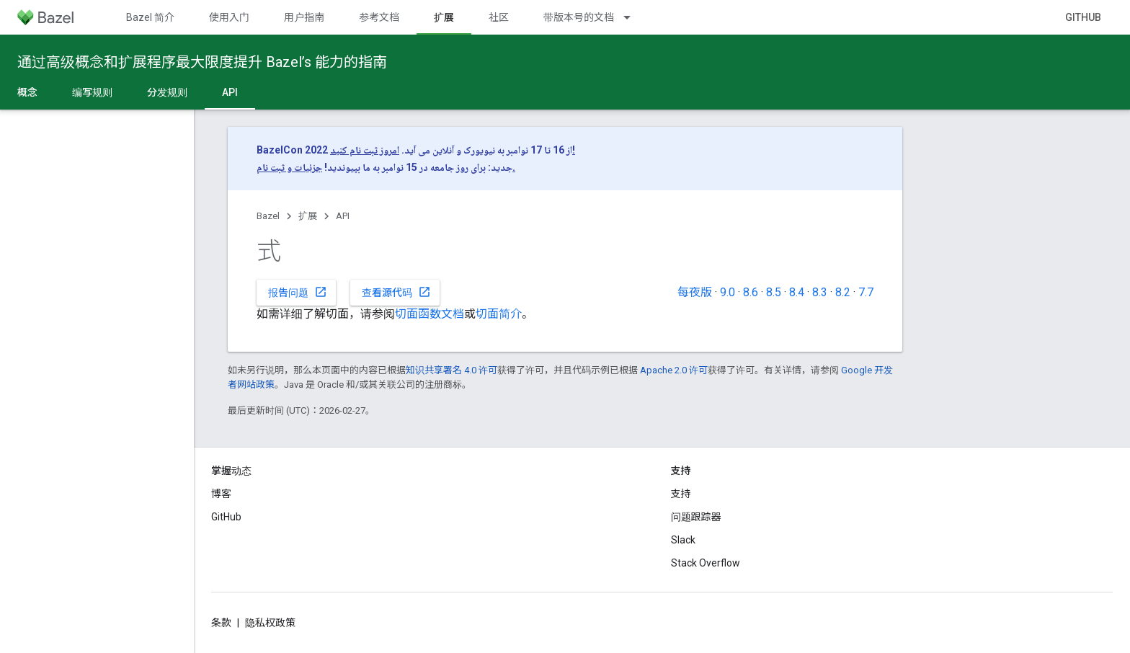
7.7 (865, 292)
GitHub (1083, 17)
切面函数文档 (429, 314)
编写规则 (92, 92)
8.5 (773, 292)
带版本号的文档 (578, 17)
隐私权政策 (270, 622)
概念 (27, 92)
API (343, 215)
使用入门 (229, 17)
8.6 (750, 292)
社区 (499, 17)
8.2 (842, 292)
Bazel (268, 215)
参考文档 (379, 17)
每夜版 (694, 292)
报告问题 (297, 291)
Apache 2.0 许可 (674, 370)
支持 (681, 493)
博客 (221, 493)
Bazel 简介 (150, 17)
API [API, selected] (230, 92)
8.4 (796, 292)
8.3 (819, 292)
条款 (221, 622)
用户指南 (304, 17)
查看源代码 (396, 291)
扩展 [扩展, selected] (444, 17)
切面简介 (499, 314)
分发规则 (167, 92)
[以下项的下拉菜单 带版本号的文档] (633, 17)
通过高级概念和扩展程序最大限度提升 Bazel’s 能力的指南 (202, 62)
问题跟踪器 (696, 517)
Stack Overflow (705, 563)
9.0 (727, 292)
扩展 (307, 215)
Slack (683, 540)
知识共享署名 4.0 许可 (451, 370)
